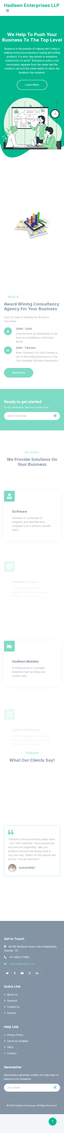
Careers (11, 1013)
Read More (18, 400)
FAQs (10, 1047)
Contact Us (13, 1007)
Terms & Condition (17, 1041)
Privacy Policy (15, 1035)
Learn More (32, 85)
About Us (12, 995)
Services (12, 1001)
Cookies (12, 1053)
